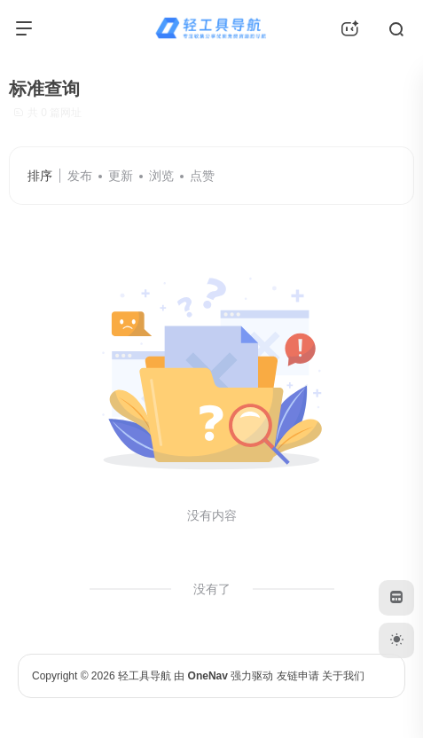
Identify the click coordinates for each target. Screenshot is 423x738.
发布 (79, 176)
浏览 (161, 176)
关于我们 (343, 676)
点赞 (202, 176)
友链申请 (298, 676)
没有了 (212, 589)
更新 (120, 176)
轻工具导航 (144, 676)
